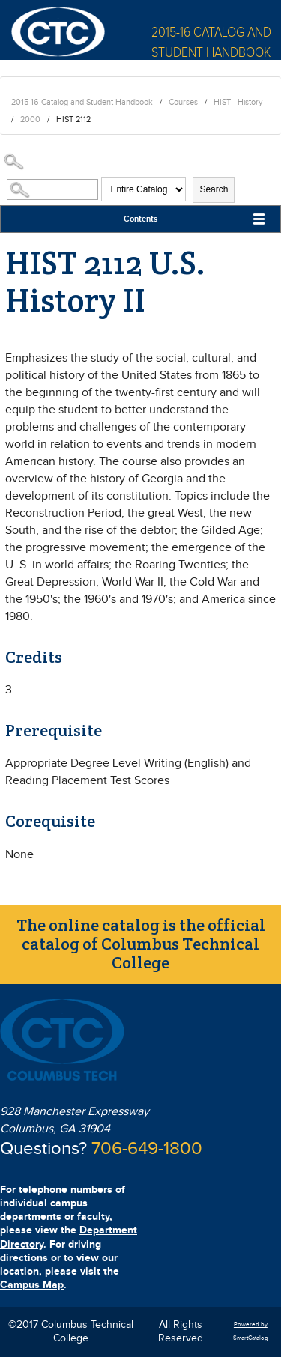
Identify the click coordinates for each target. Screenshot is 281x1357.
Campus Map (32, 1284)
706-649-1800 (146, 1148)
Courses (183, 102)
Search (213, 189)
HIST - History (238, 102)
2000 (30, 119)
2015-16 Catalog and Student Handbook (82, 102)
